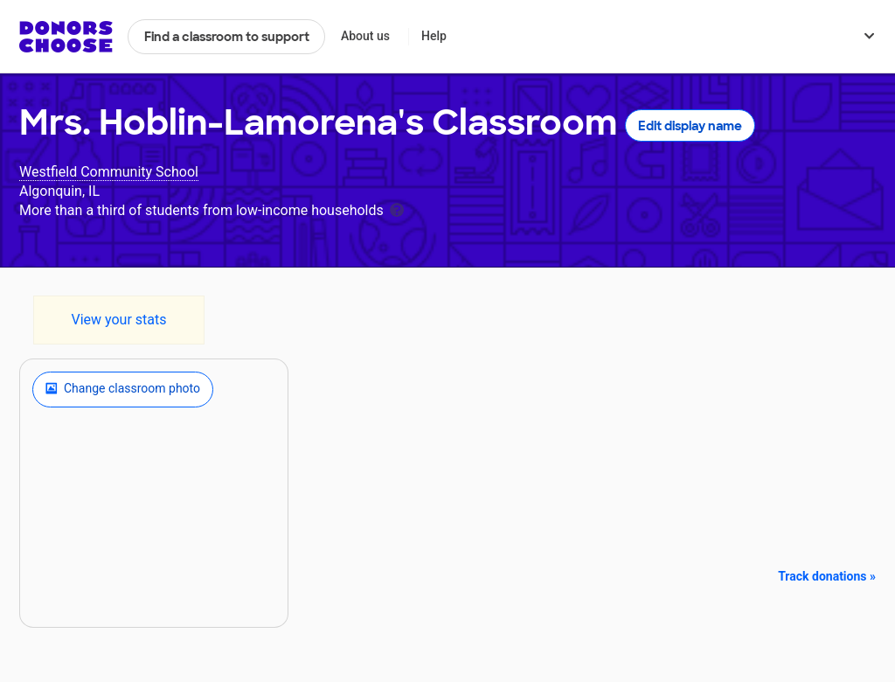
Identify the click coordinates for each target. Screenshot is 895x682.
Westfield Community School (108, 172)
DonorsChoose (66, 36)
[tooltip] (396, 208)
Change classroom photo (122, 389)
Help (434, 36)
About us (365, 36)
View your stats (118, 319)
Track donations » (827, 576)
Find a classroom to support (226, 37)
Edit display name (690, 126)
